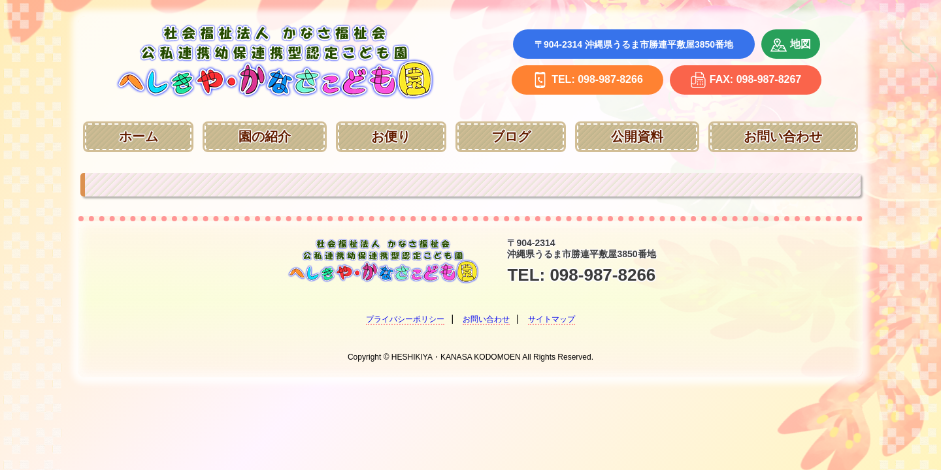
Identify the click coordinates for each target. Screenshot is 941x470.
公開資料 (637, 136)
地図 (790, 45)
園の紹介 (265, 136)
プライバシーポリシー (405, 319)
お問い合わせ (783, 136)
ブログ (511, 136)
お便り (390, 136)
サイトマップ (551, 319)
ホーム (138, 136)
